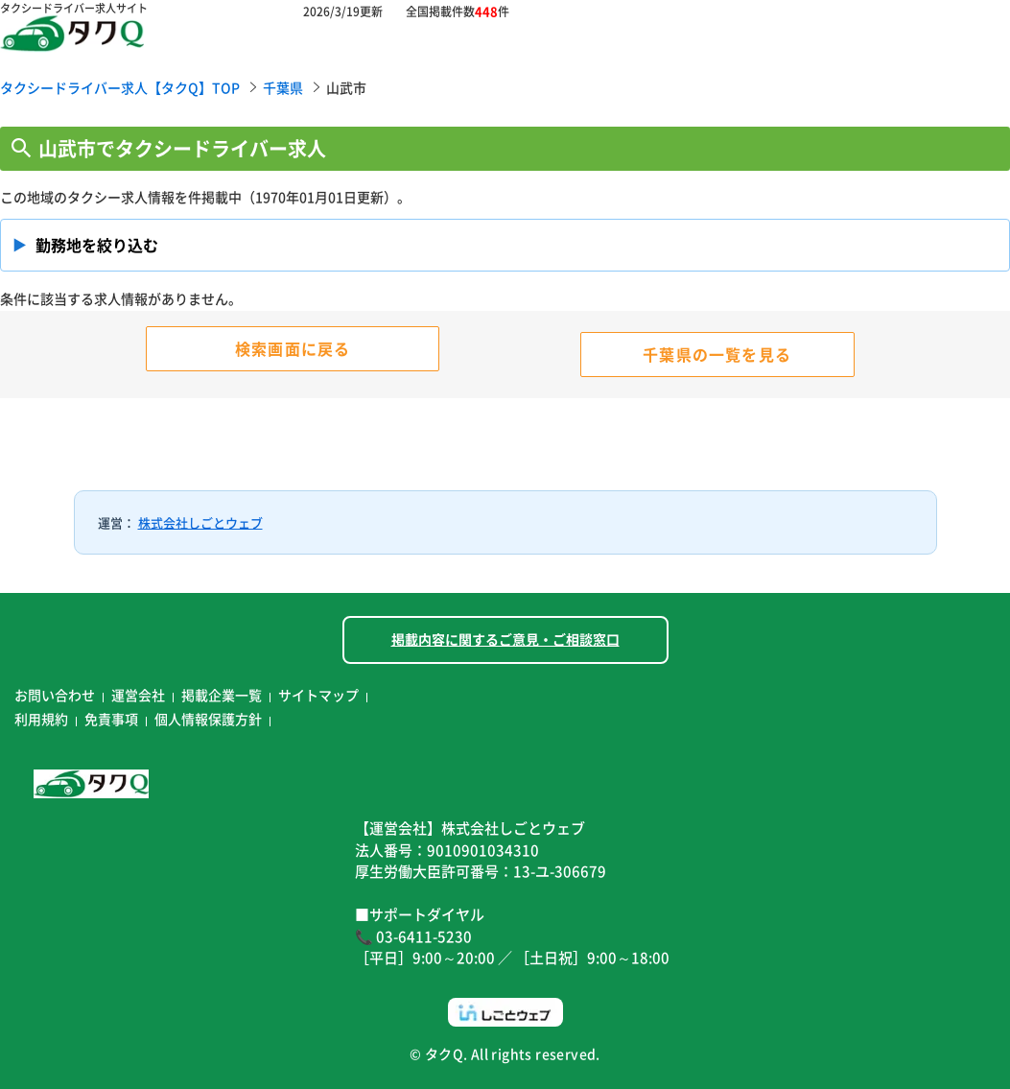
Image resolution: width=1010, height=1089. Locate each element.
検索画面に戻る (292, 348)
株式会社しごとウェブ (200, 522)
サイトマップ (318, 694)
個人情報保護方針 (208, 718)
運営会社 (138, 694)
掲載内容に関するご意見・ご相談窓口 (505, 639)
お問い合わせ (54, 694)
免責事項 (111, 718)
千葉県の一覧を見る (717, 354)
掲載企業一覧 (221, 694)
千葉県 (283, 87)
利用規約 (41, 718)
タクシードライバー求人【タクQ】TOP (120, 87)
